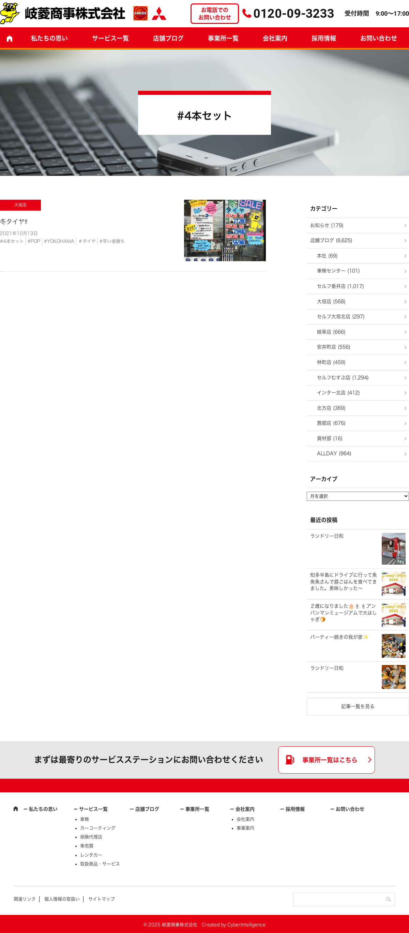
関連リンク (25, 899)
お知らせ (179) (327, 225)
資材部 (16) (330, 438)
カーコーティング (98, 828)
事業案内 (245, 828)
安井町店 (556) (333, 346)
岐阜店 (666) (331, 331)
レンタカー (91, 855)
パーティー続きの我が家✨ (339, 637)
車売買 (86, 846)
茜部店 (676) (331, 423)
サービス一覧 (93, 809)
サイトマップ (101, 899)
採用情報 (324, 38)
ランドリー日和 (327, 536)
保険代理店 (91, 837)
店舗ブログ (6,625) (331, 240)
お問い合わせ (350, 809)
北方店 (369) (331, 408)
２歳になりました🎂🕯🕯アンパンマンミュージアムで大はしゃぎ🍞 (343, 613)
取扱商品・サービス (100, 864)
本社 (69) (327, 255)
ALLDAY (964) (334, 453)
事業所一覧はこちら (330, 760)
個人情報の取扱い (62, 899)
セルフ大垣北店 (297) (341, 316)
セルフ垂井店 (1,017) (340, 286)
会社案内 (275, 38)
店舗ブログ (168, 38)
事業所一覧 (223, 38)
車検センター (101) (338, 270)
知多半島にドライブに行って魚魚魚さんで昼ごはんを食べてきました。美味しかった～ (343, 581)
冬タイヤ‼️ (14, 221)
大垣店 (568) (331, 301)
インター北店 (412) (338, 392)
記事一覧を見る (358, 706)
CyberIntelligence (246, 924)
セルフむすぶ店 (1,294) (343, 377)
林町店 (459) (331, 362)
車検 (84, 819)
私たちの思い (49, 38)
